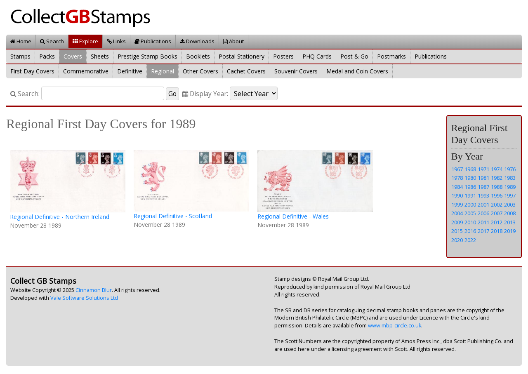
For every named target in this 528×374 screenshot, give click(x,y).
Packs (47, 56)
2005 (470, 213)
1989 (510, 187)
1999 (457, 204)
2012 (496, 222)
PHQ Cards (317, 56)
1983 (510, 177)
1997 (510, 195)
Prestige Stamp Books (147, 56)
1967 (457, 169)
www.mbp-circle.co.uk (394, 325)
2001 (483, 204)
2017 (483, 231)
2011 (483, 222)
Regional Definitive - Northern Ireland (59, 217)
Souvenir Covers (296, 71)
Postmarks (391, 56)
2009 (457, 222)
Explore (85, 41)
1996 (496, 195)
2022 (470, 240)
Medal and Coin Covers (357, 71)
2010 (470, 222)
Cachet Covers (246, 71)
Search (52, 41)
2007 (496, 213)
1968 (470, 169)
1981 (483, 177)
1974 (496, 169)
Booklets (198, 56)
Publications (152, 41)
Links (116, 41)
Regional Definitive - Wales (293, 216)
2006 (483, 213)
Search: (25, 93)
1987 (483, 187)
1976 (510, 169)
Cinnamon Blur (93, 290)
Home (20, 41)
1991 (470, 195)
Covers (73, 56)
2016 (470, 231)
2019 (510, 231)
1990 (457, 195)
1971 (483, 169)
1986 (470, 187)
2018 (496, 231)
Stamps (20, 56)
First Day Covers (32, 71)
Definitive (129, 71)
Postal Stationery (241, 56)
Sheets (100, 56)
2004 (457, 213)
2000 (470, 204)
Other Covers (200, 71)
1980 (470, 177)
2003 (510, 204)
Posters (283, 56)
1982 (496, 177)
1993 (483, 195)
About (233, 41)
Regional (162, 71)
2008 (510, 213)
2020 (457, 240)
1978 (457, 177)
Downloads (197, 41)
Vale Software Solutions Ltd (84, 297)
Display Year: (205, 93)
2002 (496, 204)
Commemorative (85, 71)
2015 (457, 231)
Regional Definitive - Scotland (173, 216)
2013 (510, 222)
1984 (457, 187)
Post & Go (354, 56)
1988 (496, 187)
